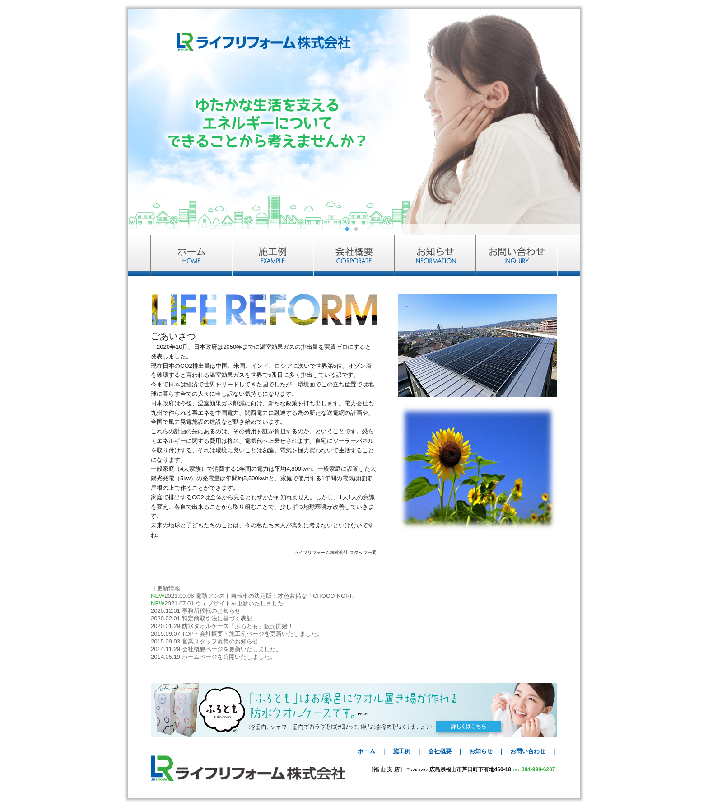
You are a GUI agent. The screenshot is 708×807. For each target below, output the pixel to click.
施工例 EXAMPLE (272, 255)
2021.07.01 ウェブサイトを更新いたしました (224, 603)
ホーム (366, 751)
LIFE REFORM (162, 768)
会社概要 (440, 751)
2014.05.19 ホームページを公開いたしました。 (213, 656)
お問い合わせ (527, 751)
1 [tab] (349, 230)
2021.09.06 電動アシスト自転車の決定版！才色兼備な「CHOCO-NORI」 (260, 595)
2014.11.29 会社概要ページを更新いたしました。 (216, 649)
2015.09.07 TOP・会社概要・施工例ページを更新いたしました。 (237, 633)
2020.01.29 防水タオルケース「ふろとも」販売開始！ (222, 626)
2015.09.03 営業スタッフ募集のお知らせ (204, 641)
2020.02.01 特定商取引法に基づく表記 (201, 618)
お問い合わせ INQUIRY (528, 255)
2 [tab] (358, 230)
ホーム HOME (180, 255)
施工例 (401, 751)
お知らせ (481, 751)
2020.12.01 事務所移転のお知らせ (196, 610)
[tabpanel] (354, 122)
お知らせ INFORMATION (435, 255)
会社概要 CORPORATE (354, 255)
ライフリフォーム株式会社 (260, 773)
